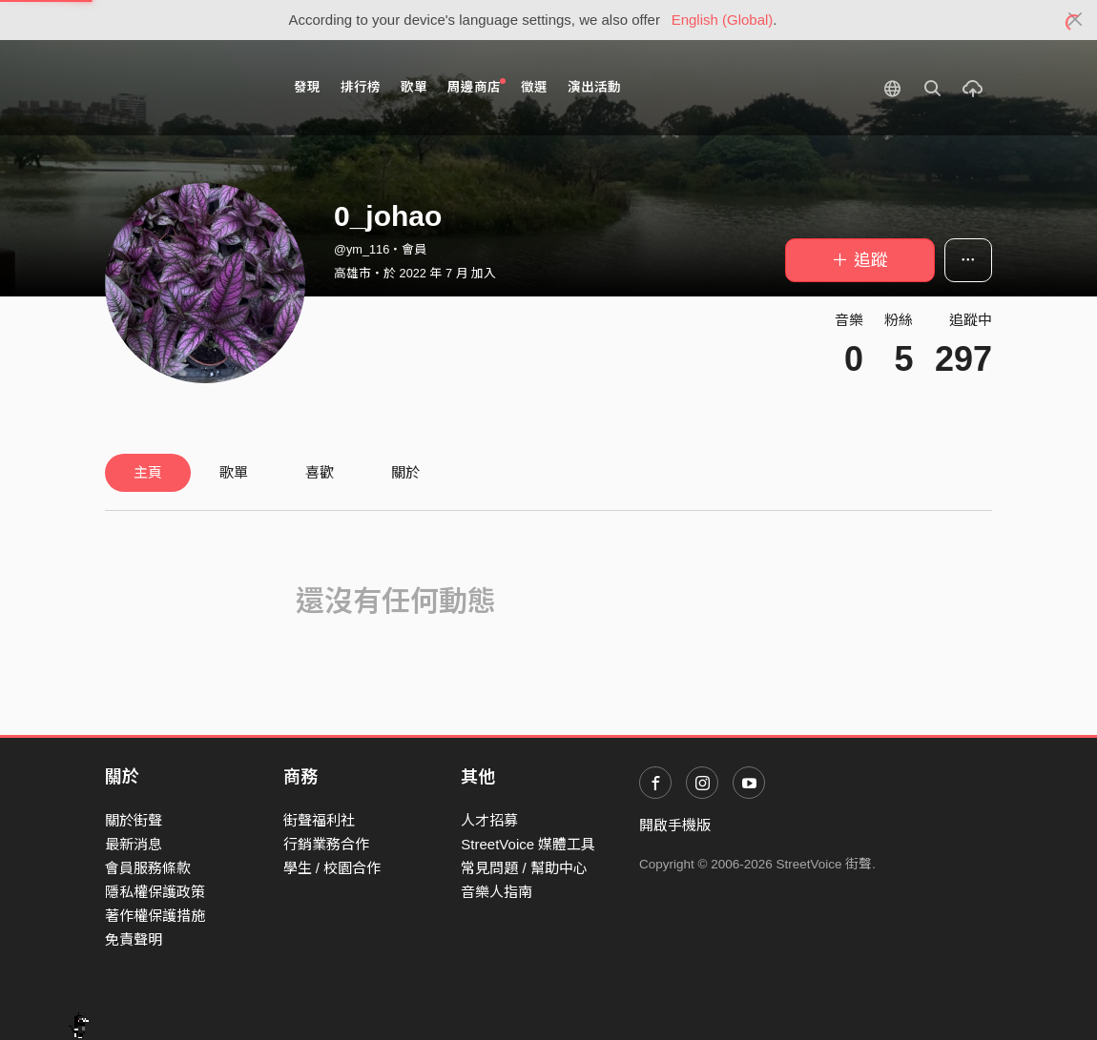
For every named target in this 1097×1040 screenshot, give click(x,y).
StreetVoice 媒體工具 (528, 844)
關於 (405, 472)
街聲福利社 (319, 820)
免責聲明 (133, 939)
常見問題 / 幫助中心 (524, 868)
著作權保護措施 (155, 915)
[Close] (1075, 20)
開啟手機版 (675, 825)
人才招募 (489, 820)
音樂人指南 (496, 892)
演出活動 (594, 87)
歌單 (414, 87)
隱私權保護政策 (155, 892)
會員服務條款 (148, 868)
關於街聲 (133, 820)
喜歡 (319, 472)
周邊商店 (476, 86)
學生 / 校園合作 (332, 868)
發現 (307, 87)
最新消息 (133, 844)
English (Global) (723, 19)
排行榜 (361, 87)
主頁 (148, 472)
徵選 (534, 87)
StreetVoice (183, 87)
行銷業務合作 (326, 844)
